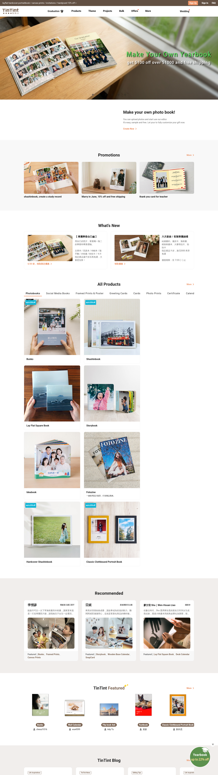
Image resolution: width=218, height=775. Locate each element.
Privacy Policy (85, 752)
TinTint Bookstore (135, 743)
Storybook (101, 488)
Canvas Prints (34, 492)
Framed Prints (53, 488)
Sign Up (193, 3)
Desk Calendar (182, 488)
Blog (107, 747)
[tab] (76, 11)
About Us (109, 743)
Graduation (56, 11)
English (188, 770)
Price (49, 747)
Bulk (121, 10)
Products (76, 10)
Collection (29, 743)
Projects (107, 10)
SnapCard (90, 492)
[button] (40, 539)
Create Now (130, 128)
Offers (134, 10)
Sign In (205, 3)
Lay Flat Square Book (164, 488)
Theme (92, 10)
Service (82, 747)
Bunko (41, 488)
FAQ (214, 3)
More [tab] (148, 10)
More (190, 155)
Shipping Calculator (57, 743)
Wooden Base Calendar (119, 488)
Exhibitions (29, 747)
